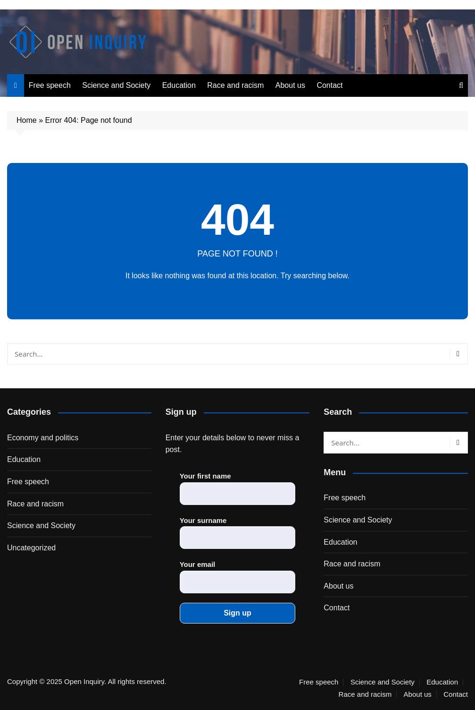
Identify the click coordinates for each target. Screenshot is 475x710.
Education (179, 85)
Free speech (50, 85)
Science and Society (116, 85)
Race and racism (235, 85)
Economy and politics (42, 438)
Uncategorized (31, 548)
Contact (329, 85)
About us (290, 85)
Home (27, 120)
